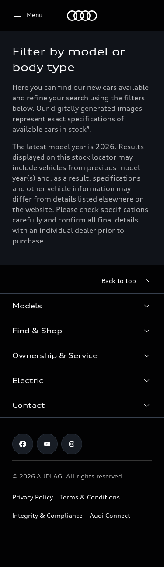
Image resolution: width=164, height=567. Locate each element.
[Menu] (82, 15)
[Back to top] (126, 281)
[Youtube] (47, 444)
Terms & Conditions (90, 497)
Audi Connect (110, 515)
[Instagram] (71, 444)
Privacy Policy (32, 497)
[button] (82, 305)
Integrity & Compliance (47, 515)
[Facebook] (22, 444)
